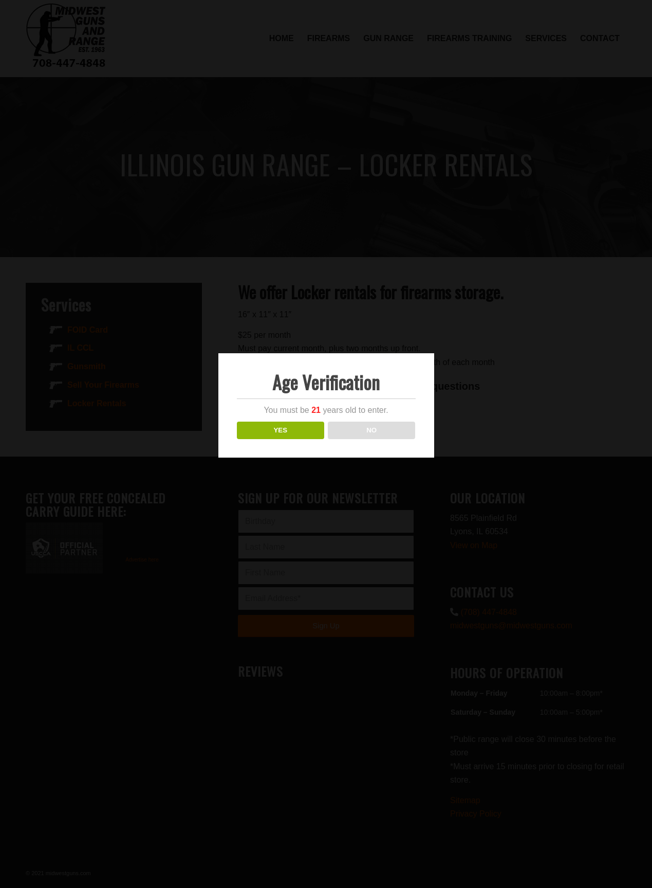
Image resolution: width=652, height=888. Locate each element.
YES (280, 430)
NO (371, 430)
